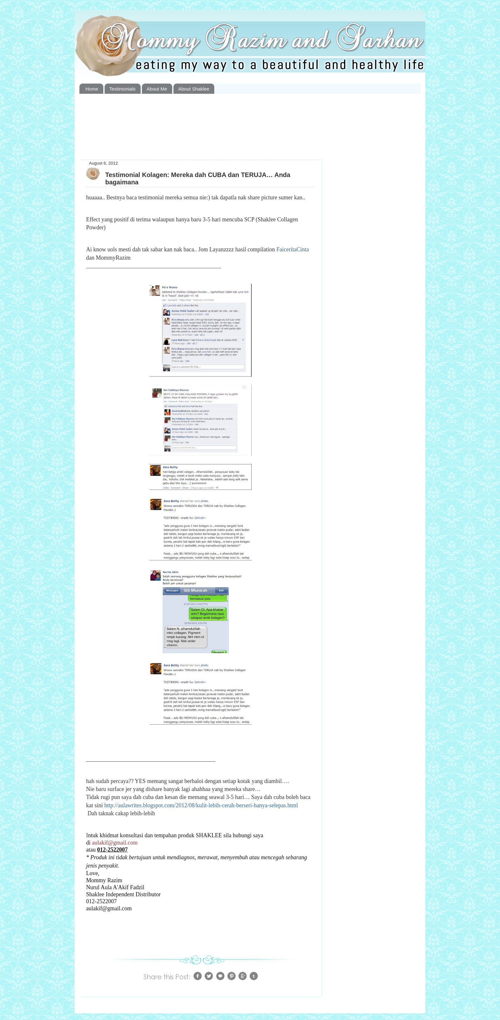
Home (91, 89)
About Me (157, 89)
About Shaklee (194, 89)
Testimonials (122, 89)
